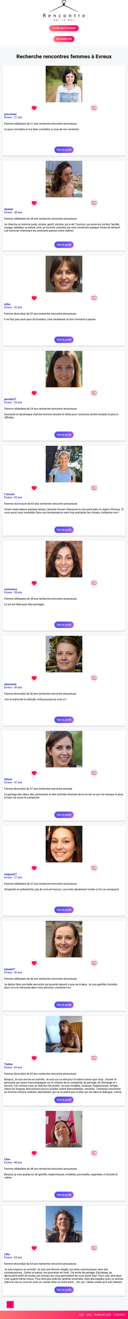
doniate (8, 209)
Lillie (7, 1254)
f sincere (9, 494)
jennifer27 (10, 399)
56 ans (18, 687)
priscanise (10, 114)
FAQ (81, 1314)
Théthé (8, 1064)
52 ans (18, 307)
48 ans (18, 1162)
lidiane (8, 779)
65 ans (18, 497)
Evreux (8, 117)
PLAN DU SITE (102, 1314)
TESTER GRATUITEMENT (64, 28)
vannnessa (10, 589)
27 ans (18, 877)
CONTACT (120, 1314)
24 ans (18, 402)
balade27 (9, 969)
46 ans (18, 972)
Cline (7, 1159)
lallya (7, 304)
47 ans (18, 782)
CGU (89, 1314)
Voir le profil (64, 149)
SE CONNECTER (64, 39)
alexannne (10, 684)
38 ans (18, 212)
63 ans (18, 1067)
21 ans (18, 117)
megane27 (10, 874)
